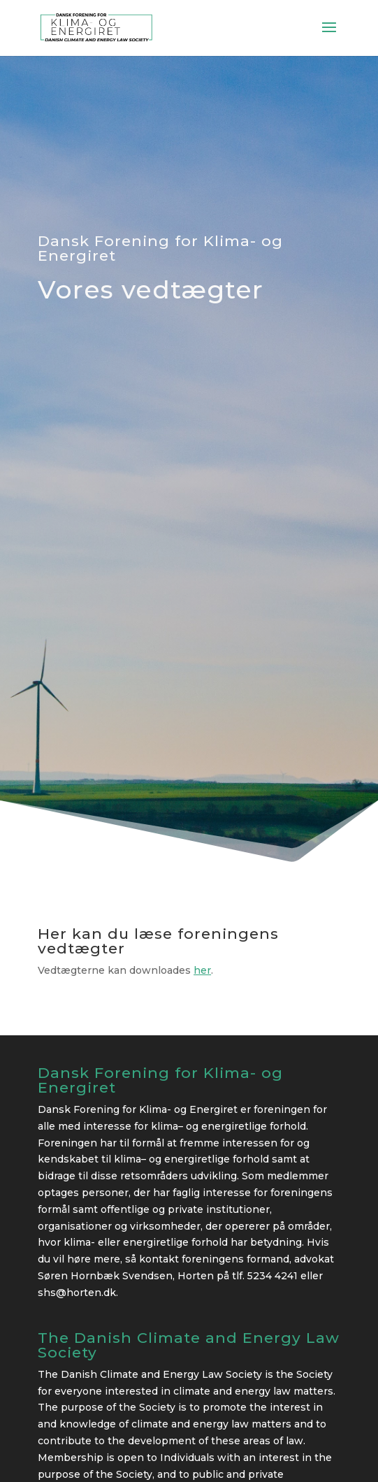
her (202, 970)
